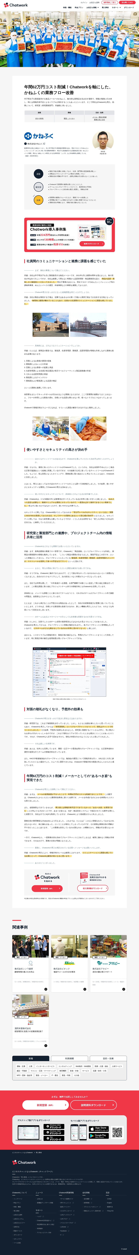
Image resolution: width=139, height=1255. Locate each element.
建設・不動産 (22, 1071)
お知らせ (40, 1199)
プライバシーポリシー (91, 1207)
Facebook (63, 1231)
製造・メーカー (69, 118)
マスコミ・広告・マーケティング (43, 1071)
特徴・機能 (67, 8)
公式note (63, 1227)
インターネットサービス (45, 1066)
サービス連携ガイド (66, 1199)
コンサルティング (65, 1066)
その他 (76, 1075)
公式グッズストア (66, 1215)
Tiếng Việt (110, 1211)
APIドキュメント (65, 1203)
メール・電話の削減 (99, 117)
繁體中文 (110, 1207)
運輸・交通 (21, 1066)
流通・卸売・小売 (99, 1071)
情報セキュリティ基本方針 (92, 1211)
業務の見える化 (99, 120)
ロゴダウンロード (66, 1211)
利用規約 (40, 1228)
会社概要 (86, 1199)
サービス (85, 1071)
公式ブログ (64, 1219)
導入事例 (105, 8)
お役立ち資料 (94, 3)
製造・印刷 (66, 1075)
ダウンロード (129, 8)
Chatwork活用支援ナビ (44, 1220)
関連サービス (18, 1231)
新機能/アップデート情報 (45, 1203)
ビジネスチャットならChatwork (22, 1152)
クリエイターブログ (66, 1223)
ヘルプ (39, 1216)
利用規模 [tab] (69, 1058)
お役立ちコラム (19, 1219)
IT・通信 (55, 1075)
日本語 (109, 1199)
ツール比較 (17, 1243)
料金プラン (79, 8)
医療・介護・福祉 (101, 1066)
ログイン (83, 3)
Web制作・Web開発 (83, 1066)
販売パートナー (65, 1207)
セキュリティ (18, 1239)
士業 (30, 1066)
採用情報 (86, 1203)
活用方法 (16, 1227)
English (109, 1203)
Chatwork (15, 5)
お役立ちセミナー (19, 1223)
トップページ (18, 1199)
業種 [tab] (31, 1058)
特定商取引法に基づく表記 (45, 1224)
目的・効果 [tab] (108, 1058)
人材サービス (117, 1066)
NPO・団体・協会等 (24, 1075)
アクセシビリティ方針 (44, 1232)
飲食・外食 (74, 1071)
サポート (115, 8)
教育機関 (63, 1071)
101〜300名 (39, 118)
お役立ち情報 (91, 8)
